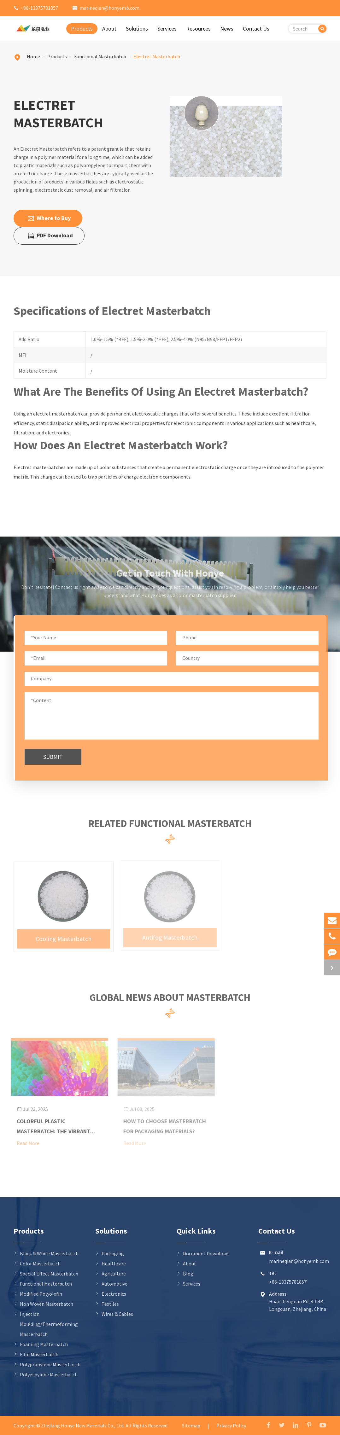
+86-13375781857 (39, 8)
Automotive (114, 1284)
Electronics (114, 1294)
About (109, 28)
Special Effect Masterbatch (49, 1273)
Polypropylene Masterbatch (50, 1364)
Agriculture (114, 1273)
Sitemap (191, 1425)
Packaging (113, 1253)
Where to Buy (49, 218)
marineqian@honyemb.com (109, 8)
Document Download (205, 1253)
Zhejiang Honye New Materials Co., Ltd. (83, 1425)
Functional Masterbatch (100, 56)
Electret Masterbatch (156, 56)
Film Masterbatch (39, 1354)
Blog (188, 1273)
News (226, 28)
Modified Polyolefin (41, 1294)
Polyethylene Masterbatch (49, 1374)
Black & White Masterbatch (49, 1253)
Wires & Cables (117, 1314)
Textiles (110, 1304)
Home (33, 56)
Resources (198, 28)
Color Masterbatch (40, 1263)
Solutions (137, 28)
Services (167, 28)
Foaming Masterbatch (44, 1344)
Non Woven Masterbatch (46, 1304)
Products (82, 28)
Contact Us (256, 28)
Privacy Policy (231, 1425)
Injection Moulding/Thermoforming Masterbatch (49, 1324)
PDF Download (50, 236)
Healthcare (114, 1263)
